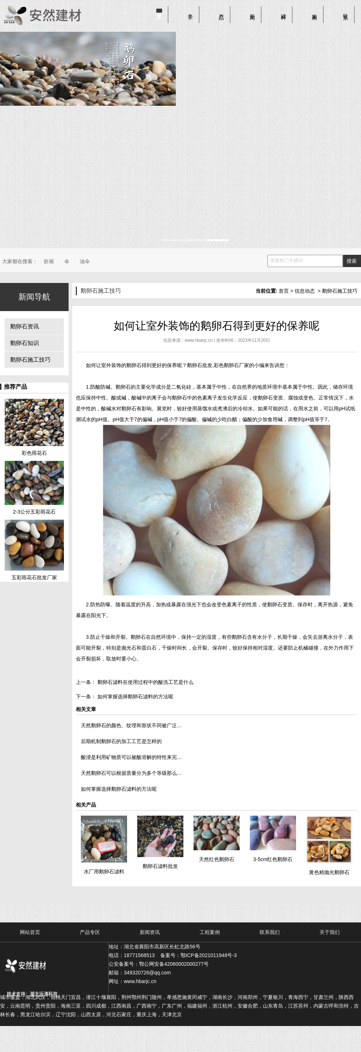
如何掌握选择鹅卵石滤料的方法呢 (134, 696)
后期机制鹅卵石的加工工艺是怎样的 (121, 741)
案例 (314, 11)
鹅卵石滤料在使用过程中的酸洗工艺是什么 (144, 682)
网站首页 (30, 932)
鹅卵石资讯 (24, 326)
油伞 (85, 261)
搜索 (352, 261)
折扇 (49, 261)
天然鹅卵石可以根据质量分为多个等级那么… (131, 773)
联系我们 (270, 932)
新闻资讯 (150, 932)
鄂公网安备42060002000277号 (174, 964)
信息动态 (305, 291)
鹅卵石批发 (199, 365)
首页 (159, 11)
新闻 (252, 11)
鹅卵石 (134, 365)
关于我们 (329, 932)
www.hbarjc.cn (199, 340)
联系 (345, 11)
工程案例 (210, 932)
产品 (221, 11)
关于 (190, 11)
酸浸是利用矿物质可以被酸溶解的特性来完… (131, 757)
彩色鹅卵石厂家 (231, 365)
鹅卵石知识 (24, 343)
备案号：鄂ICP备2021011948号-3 (198, 955)
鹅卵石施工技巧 (30, 360)
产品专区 (90, 932)
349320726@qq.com (147, 972)
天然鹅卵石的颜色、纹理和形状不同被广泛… (131, 725)
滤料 (283, 11)
